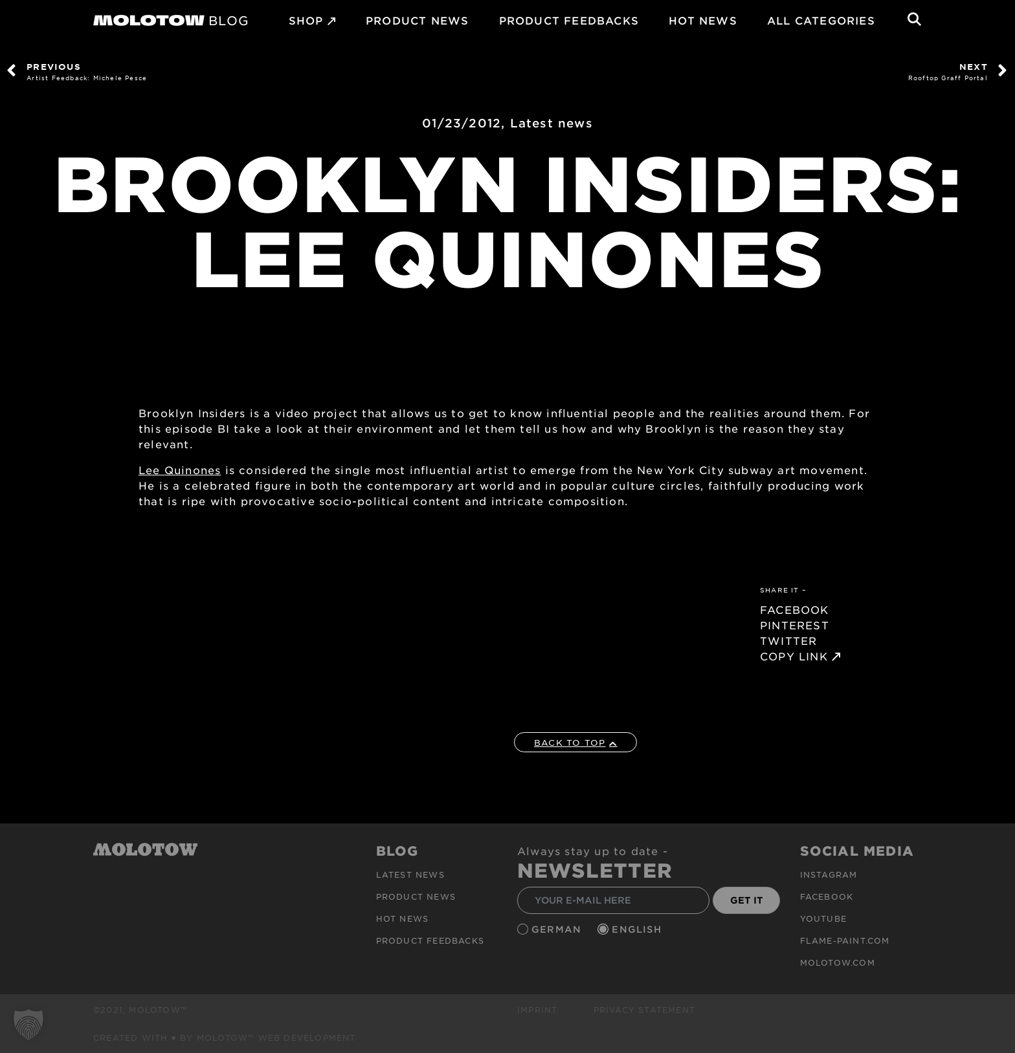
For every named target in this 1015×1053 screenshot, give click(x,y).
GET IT (746, 900)
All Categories (821, 20)
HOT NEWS (703, 20)
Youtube (823, 918)
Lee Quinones (180, 469)
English (638, 929)
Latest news (551, 123)
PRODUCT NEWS (417, 20)
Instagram (829, 874)
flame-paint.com (845, 940)
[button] (28, 1024)
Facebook (827, 896)
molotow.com (837, 962)
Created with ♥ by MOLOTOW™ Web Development (224, 1037)
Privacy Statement (644, 1009)
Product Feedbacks (569, 20)
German (558, 929)
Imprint (537, 1009)
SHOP (306, 20)
